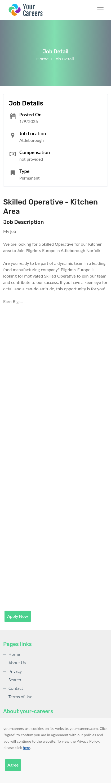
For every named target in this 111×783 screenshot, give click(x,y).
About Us (17, 663)
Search (14, 680)
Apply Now (17, 616)
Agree (13, 764)
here (26, 747)
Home (42, 58)
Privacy (15, 671)
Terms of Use (20, 697)
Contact (15, 688)
